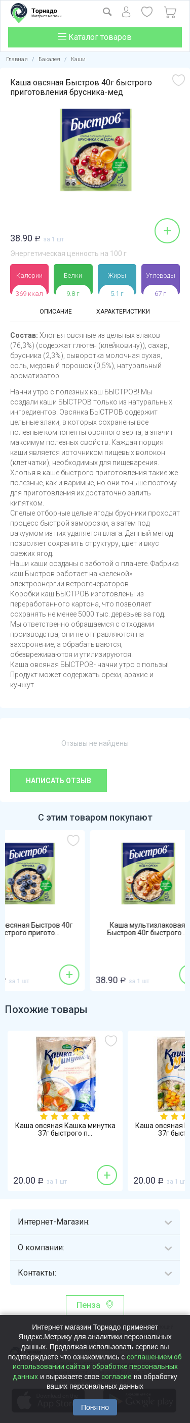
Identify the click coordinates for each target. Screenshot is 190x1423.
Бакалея (49, 59)
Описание (56, 311)
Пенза (88, 1305)
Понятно (95, 1407)
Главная (17, 59)
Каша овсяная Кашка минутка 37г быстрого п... (65, 1129)
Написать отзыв (58, 781)
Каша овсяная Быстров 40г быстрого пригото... (65, 929)
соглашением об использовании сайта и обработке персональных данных (97, 1367)
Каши (78, 59)
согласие (116, 1377)
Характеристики (123, 311)
